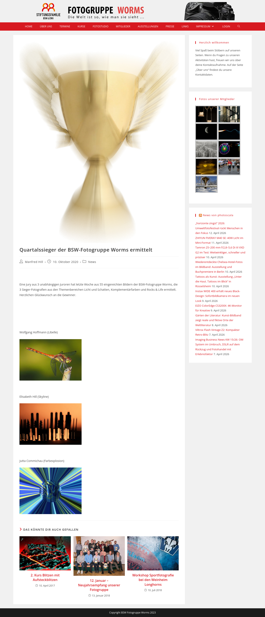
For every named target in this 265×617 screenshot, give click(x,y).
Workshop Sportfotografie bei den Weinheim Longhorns (153, 580)
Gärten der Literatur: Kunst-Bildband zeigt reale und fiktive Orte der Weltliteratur (218, 320)
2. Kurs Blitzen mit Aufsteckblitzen (45, 577)
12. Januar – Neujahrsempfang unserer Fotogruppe (99, 585)
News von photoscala (218, 215)
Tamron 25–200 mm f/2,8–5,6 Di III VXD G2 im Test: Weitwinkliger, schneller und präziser (220, 252)
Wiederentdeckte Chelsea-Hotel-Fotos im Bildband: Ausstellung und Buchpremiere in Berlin (218, 267)
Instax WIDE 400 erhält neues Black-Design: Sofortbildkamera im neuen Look (217, 296)
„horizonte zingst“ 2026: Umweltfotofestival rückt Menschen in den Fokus (219, 228)
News (92, 262)
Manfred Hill (34, 262)
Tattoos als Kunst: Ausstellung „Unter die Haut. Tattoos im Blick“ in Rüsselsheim (218, 281)
